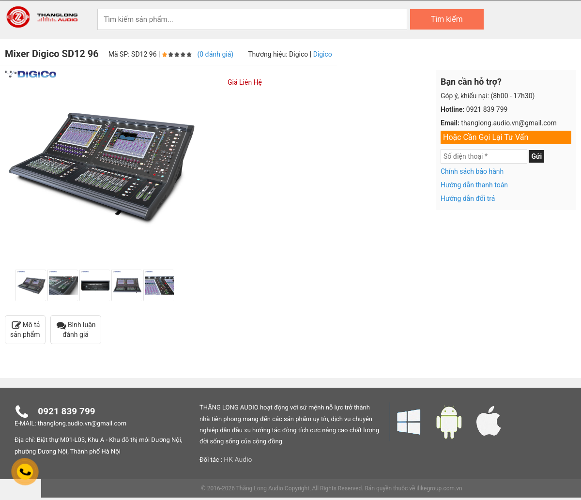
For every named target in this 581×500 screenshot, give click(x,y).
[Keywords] (252, 19)
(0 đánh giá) (215, 54)
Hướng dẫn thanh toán (474, 185)
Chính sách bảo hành (472, 171)
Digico (322, 54)
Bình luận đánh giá (76, 329)
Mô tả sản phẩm (25, 329)
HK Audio (238, 460)
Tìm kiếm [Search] (447, 19)
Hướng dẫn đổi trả (468, 198)
